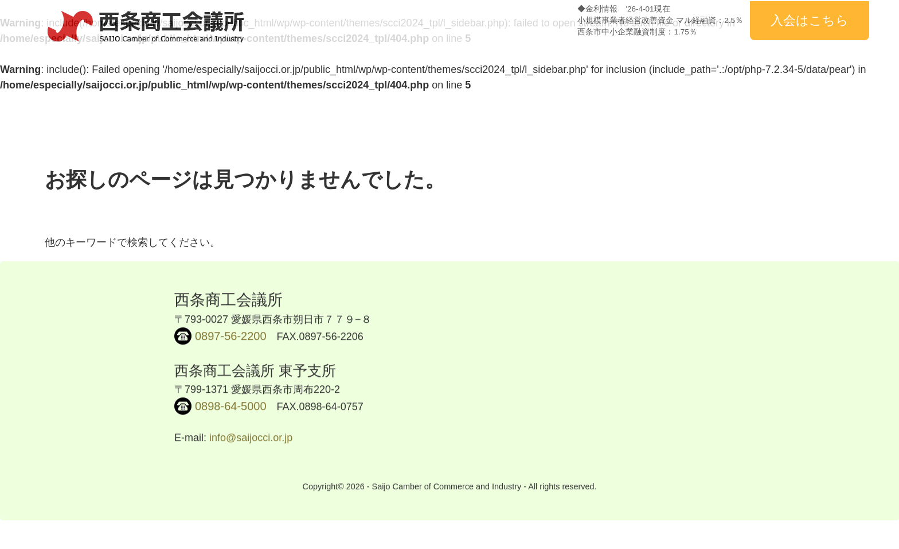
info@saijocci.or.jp (250, 439)
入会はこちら (810, 20)
